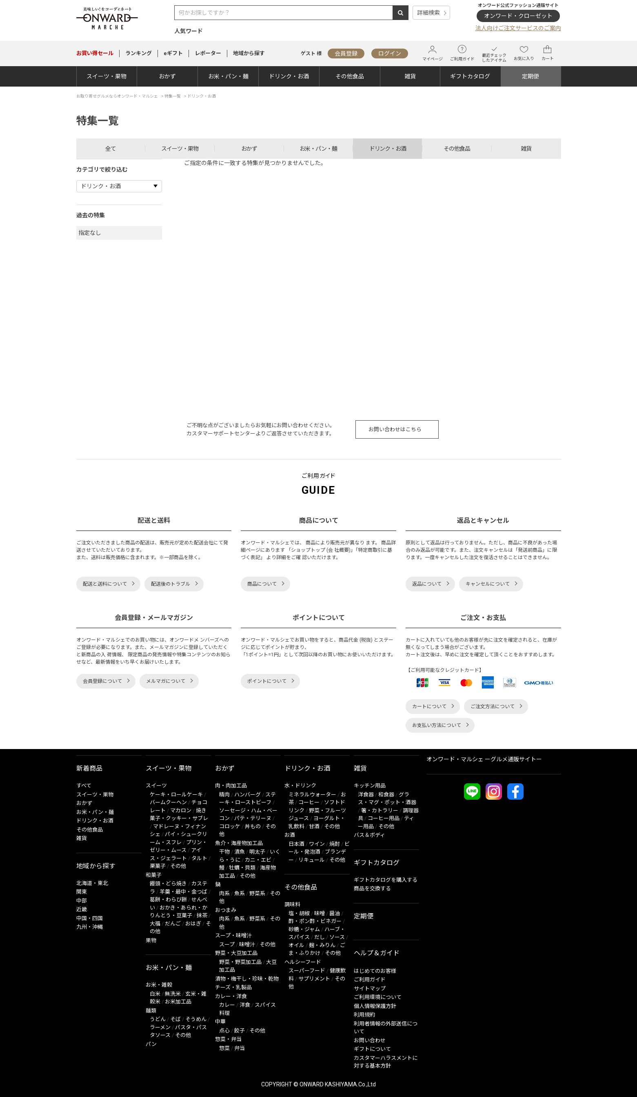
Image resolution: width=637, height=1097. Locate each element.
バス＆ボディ (369, 835)
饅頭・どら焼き (168, 884)
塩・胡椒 (299, 913)
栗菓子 (158, 866)
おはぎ (193, 924)
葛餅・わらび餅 (168, 899)
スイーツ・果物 (107, 76)
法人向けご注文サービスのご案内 (518, 28)
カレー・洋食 (231, 996)
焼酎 (334, 844)
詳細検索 (428, 12)
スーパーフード (307, 971)
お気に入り (524, 53)
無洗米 (173, 994)
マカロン (180, 810)
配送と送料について (105, 584)
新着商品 (89, 768)
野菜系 (257, 893)
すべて (83, 786)
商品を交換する (372, 888)
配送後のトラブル (170, 584)
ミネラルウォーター (312, 795)
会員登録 (346, 53)
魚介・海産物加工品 (239, 843)
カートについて (429, 706)
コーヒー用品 (384, 818)
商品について (262, 584)
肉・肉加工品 (231, 786)
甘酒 (314, 826)
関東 (81, 892)
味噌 (319, 913)
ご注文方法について (493, 706)
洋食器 (366, 795)
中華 (220, 1022)
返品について (427, 584)
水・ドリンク (300, 786)
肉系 (224, 893)
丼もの (253, 826)
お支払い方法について (436, 725)
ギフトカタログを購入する (385, 880)
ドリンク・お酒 (289, 76)
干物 (224, 852)
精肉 (224, 795)
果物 (151, 940)
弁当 (239, 1048)
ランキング (138, 53)
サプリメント (314, 979)
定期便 (530, 76)
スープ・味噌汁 (233, 935)
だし (319, 937)
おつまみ (225, 910)
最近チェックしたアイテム (494, 53)
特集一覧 (172, 96)
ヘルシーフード (302, 962)
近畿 (81, 909)
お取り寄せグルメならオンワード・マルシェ (117, 96)
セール (94, 53)
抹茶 (202, 915)
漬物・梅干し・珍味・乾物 (247, 979)
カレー (227, 1005)
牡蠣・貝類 (242, 868)
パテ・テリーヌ (252, 818)
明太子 (257, 852)
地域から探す (249, 53)
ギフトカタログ (470, 76)
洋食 (245, 1005)
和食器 (386, 795)
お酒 (289, 835)
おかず (167, 76)
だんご (173, 924)
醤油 (334, 913)
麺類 (151, 1011)
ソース (337, 937)
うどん (158, 1019)
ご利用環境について (378, 997)
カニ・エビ (258, 860)
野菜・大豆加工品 (236, 953)
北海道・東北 (92, 883)
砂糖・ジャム (304, 929)
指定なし (89, 233)
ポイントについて (266, 681)
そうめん (195, 1019)
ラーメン (160, 1027)
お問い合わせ (370, 1040)
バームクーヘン (168, 802)
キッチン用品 (370, 786)
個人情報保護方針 (375, 1006)
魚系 (239, 893)
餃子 (239, 1031)
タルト (199, 858)
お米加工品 (178, 1002)
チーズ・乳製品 (233, 987)
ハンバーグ (247, 795)
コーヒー (309, 802)
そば (175, 1019)
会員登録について (102, 681)
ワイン (317, 844)
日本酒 (296, 844)
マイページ (432, 53)
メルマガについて (165, 681)
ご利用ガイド (462, 53)
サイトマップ (370, 989)
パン (151, 1044)
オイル (296, 945)
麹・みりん (322, 945)
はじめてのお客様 (375, 971)
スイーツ (156, 786)
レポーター (208, 53)
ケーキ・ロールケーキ (176, 795)
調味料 (292, 904)
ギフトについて (372, 1049)
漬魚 (239, 852)
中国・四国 (89, 918)
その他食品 (349, 76)
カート (548, 53)
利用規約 (364, 1015)
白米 (155, 994)
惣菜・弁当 (228, 1039)
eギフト (173, 53)
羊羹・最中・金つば (183, 892)
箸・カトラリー (379, 810)
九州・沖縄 (89, 927)
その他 (178, 866)
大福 (155, 924)
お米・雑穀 (159, 985)
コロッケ (229, 826)
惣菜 (224, 1048)
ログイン (389, 53)
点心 (224, 1031)
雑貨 (410, 76)
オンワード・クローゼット (518, 16)
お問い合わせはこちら (395, 429)
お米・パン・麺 (228, 76)
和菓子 (154, 875)
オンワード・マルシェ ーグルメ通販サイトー (484, 759)
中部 (81, 901)
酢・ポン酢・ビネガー (315, 921)
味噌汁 (247, 944)
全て (110, 148)
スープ (227, 944)
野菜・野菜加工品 (240, 962)
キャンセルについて (488, 584)
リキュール (311, 860)
